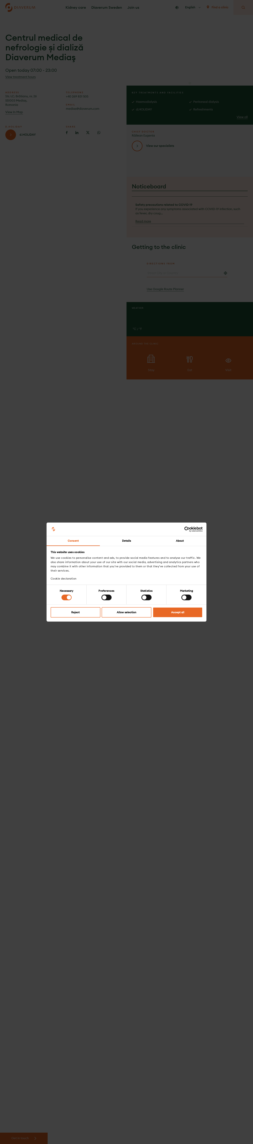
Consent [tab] (73, 540)
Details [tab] (126, 540)
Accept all (177, 612)
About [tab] (180, 540)
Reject (75, 612)
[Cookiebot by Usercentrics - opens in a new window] (187, 529)
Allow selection (126, 612)
